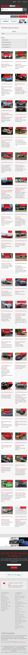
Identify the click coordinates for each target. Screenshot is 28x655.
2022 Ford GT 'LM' (19, 140)
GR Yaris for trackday (6, 314)
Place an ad (22, 16)
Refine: (3, 37)
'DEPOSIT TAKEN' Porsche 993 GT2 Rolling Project (6, 115)
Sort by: (14, 31)
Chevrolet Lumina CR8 (6, 445)
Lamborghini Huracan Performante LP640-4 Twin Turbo (20, 315)
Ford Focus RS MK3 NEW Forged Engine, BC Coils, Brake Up (6, 192)
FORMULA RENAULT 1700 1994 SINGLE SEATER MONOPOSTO (21, 189)
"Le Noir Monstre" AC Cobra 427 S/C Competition (6, 367)
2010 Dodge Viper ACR (20, 365)
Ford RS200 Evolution (6, 263)
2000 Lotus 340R (19, 165)
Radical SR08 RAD (5, 64)
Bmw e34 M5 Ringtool (20, 243)
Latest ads (14, 16)
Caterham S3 (18, 64)
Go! (25, 9)
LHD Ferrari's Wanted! (6, 395)
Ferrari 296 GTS (4, 291)
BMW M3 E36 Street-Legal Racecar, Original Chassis (6, 218)
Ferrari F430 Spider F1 (6, 165)
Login (19, 1)
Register (25, 1)
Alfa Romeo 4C (18, 266)
